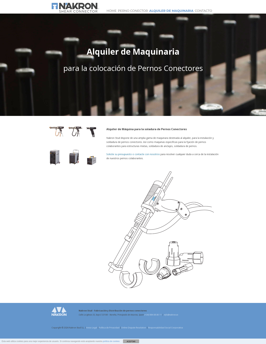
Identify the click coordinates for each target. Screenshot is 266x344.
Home (112, 11)
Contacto (203, 11)
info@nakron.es (171, 314)
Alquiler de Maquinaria (171, 11)
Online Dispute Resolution (133, 327)
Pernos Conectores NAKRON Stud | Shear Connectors (75, 8)
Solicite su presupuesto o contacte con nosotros (133, 154)
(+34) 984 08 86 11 (153, 314)
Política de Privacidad (109, 327)
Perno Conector (133, 11)
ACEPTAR (131, 341)
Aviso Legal (91, 327)
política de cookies (111, 341)
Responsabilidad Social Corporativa (165, 327)
